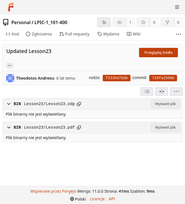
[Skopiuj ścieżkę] (79, 104)
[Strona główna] (11, 7)
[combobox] (146, 91)
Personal (21, 22)
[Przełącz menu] (177, 7)
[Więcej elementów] (178, 34)
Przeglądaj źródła (158, 52)
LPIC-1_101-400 (50, 22)
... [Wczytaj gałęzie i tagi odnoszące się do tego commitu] (9, 65)
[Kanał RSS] (104, 22)
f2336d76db (117, 78)
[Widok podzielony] (161, 91)
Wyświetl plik (165, 103)
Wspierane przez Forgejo (53, 191)
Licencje (97, 198)
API (112, 198)
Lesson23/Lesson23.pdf (49, 127)
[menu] (176, 91)
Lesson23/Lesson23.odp (49, 104)
